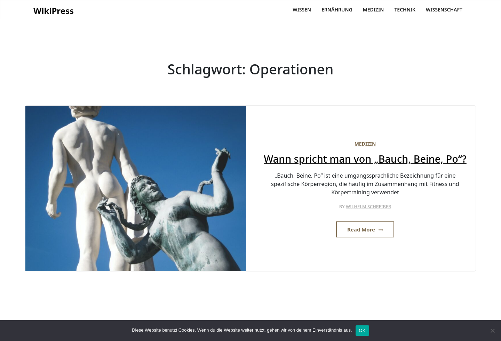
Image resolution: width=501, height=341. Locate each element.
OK (362, 330)
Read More (365, 229)
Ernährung (336, 9)
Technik (404, 9)
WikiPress (53, 11)
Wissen (302, 9)
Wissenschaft (444, 9)
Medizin (373, 9)
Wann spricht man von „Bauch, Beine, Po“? (365, 159)
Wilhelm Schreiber (368, 206)
